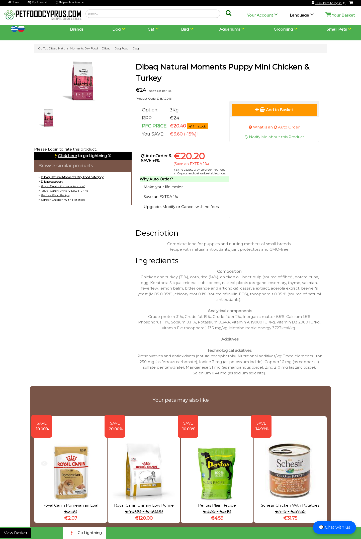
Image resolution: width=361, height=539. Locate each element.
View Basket (15, 532)
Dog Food (122, 48)
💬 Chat (334, 527)
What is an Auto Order (274, 127)
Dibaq (106, 48)
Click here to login (330, 3)
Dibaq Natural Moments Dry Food (73, 48)
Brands (76, 29)
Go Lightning (84, 533)
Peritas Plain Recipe (55, 195)
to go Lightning (82, 155)
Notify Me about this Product (274, 136)
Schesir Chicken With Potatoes (63, 199)
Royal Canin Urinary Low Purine (64, 190)
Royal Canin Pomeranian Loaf (63, 186)
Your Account (260, 15)
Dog (136, 48)
